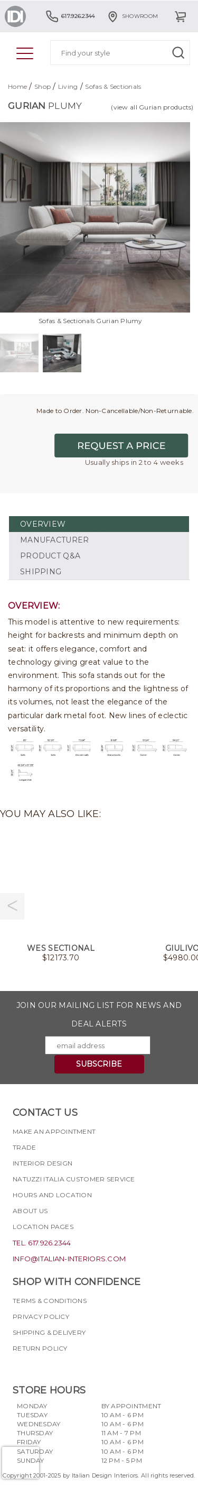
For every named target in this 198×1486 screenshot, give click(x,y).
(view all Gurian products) (152, 107)
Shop (42, 86)
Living (68, 86)
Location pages (43, 1227)
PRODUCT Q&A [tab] (50, 556)
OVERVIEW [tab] (42, 524)
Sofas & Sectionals (113, 86)
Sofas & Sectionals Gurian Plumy (91, 321)
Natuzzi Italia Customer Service (74, 1179)
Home (17, 86)
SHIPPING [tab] (40, 571)
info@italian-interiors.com (69, 1258)
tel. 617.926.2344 (42, 1243)
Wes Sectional (61, 948)
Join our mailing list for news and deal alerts (99, 1015)
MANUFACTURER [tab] (54, 540)
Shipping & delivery (49, 1332)
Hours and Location (52, 1195)
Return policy (40, 1348)
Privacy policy (41, 1316)
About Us (30, 1211)
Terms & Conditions (50, 1301)
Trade (24, 1147)
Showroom (132, 16)
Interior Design (42, 1163)
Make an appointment (54, 1131)
